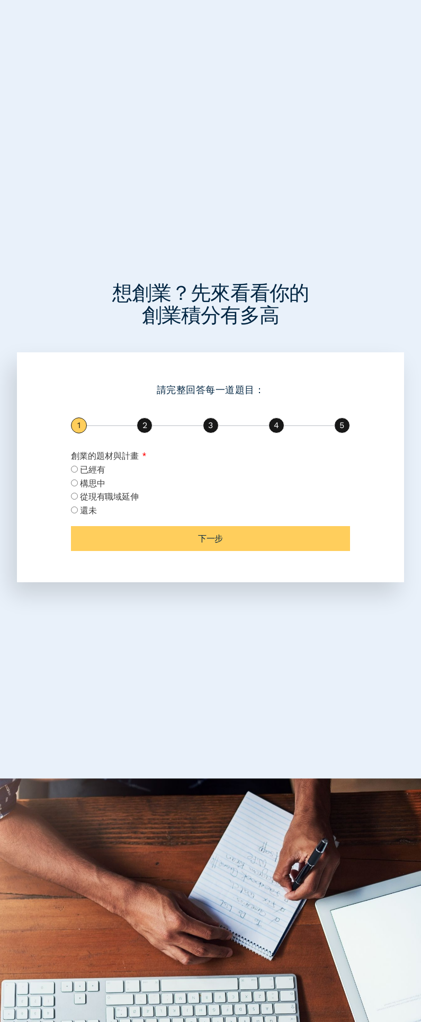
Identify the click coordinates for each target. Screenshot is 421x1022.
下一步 (210, 538)
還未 (88, 510)
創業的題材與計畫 (106, 456)
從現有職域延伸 (109, 497)
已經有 (92, 470)
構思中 (92, 483)
